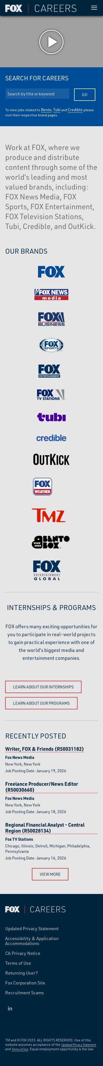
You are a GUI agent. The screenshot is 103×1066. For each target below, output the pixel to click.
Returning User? (21, 973)
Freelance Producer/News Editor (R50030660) (41, 787)
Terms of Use (18, 963)
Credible (75, 109)
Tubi (57, 109)
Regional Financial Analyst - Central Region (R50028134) (44, 828)
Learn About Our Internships (43, 686)
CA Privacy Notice (22, 953)
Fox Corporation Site (25, 983)
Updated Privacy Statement (32, 928)
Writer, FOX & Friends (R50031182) (44, 749)
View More (50, 874)
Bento (46, 109)
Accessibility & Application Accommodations (32, 941)
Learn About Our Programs (41, 703)
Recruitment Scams (24, 993)
